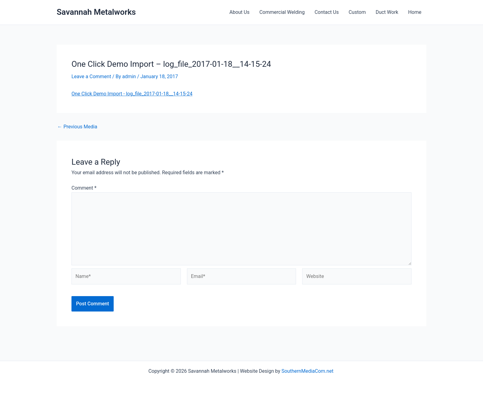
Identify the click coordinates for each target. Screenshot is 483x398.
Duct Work (386, 12)
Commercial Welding (282, 12)
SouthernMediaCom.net (308, 371)
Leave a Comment (91, 76)
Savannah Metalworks (96, 12)
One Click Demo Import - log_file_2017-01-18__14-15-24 (132, 94)
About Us (239, 12)
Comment (83, 188)
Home (414, 12)
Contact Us (327, 12)
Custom (357, 12)
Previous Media (77, 126)
